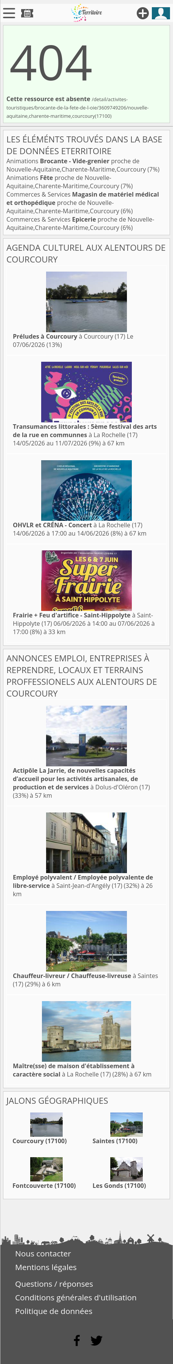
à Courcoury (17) (69, 336)
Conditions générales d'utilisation (76, 1297)
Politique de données (54, 1311)
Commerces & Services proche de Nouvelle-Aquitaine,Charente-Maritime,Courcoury (82, 202)
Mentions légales (46, 1267)
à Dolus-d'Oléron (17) (81, 778)
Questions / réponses (54, 1283)
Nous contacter (43, 1253)
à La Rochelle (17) (85, 430)
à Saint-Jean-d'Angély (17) (83, 881)
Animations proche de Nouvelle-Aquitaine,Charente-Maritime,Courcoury (76, 165)
